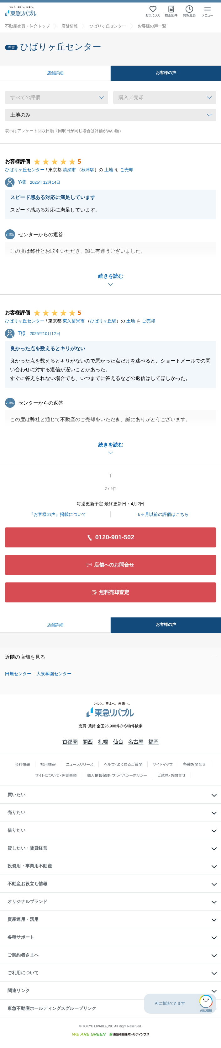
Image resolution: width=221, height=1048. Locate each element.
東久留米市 (74, 320)
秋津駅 (87, 169)
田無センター (18, 673)
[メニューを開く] (207, 11)
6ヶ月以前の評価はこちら (163, 514)
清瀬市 (69, 169)
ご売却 (126, 169)
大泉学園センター (53, 673)
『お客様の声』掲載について (57, 514)
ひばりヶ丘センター (25, 169)
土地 (108, 169)
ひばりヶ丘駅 (103, 320)
